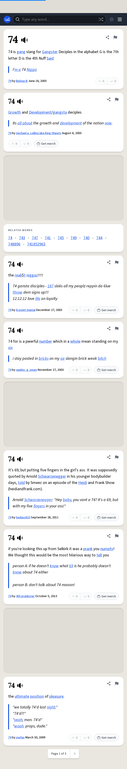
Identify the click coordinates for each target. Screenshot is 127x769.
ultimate (22, 696)
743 (22, 238)
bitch (102, 358)
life (37, 298)
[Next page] (74, 753)
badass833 (23, 517)
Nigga (32, 69)
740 (86, 238)
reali (18, 275)
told (21, 483)
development (71, 123)
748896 (14, 244)
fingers (39, 506)
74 (9, 81)
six (10, 348)
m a (17, 69)
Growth (14, 112)
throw (17, 292)
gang (21, 52)
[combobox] (59, 19)
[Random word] (100, 19)
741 (48, 238)
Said (50, 58)
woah (19, 726)
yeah (18, 720)
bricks (44, 358)
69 (71, 566)
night (51, 707)
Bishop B (22, 81)
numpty (106, 549)
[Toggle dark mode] (111, 19)
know (54, 566)
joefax (20, 737)
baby (67, 500)
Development (40, 112)
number (45, 341)
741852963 (36, 244)
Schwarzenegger (52, 476)
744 (99, 238)
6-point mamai (25, 310)
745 (61, 238)
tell (99, 555)
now (108, 123)
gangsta (60, 112)
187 (50, 286)
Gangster (50, 52)
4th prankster (25, 596)
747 (35, 238)
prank (87, 549)
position (37, 696)
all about (24, 123)
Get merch (46, 144)
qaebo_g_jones (26, 370)
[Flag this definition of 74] (115, 37)
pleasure (56, 696)
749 (74, 238)
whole (75, 341)
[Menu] (119, 19)
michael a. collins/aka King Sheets (38, 133)
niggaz (32, 275)
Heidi (82, 483)
